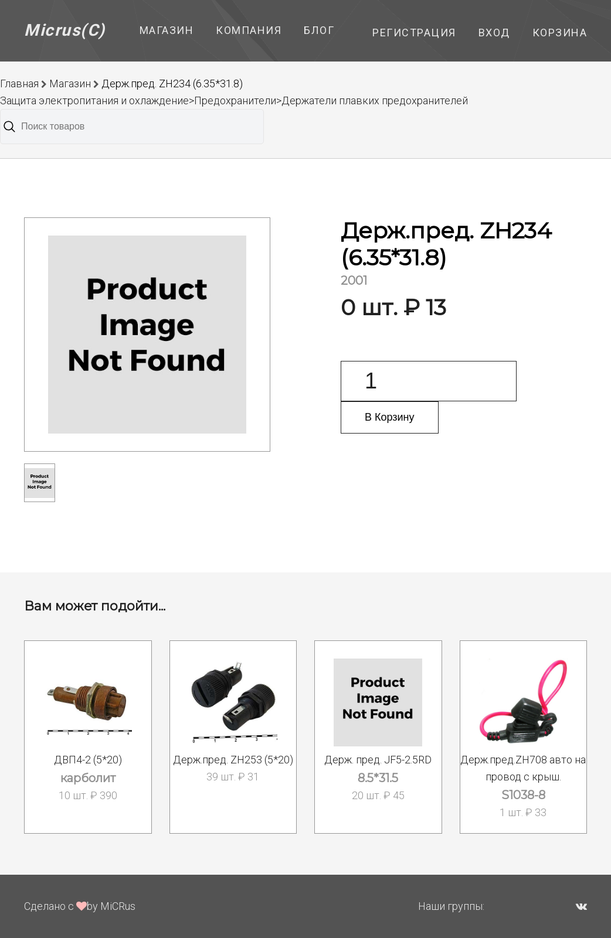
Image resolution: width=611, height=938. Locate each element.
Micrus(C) (65, 30)
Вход (494, 32)
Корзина (560, 32)
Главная (19, 83)
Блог (319, 30)
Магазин (167, 30)
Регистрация (414, 32)
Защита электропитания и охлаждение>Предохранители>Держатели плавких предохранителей (234, 100)
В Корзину (390, 417)
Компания (248, 30)
